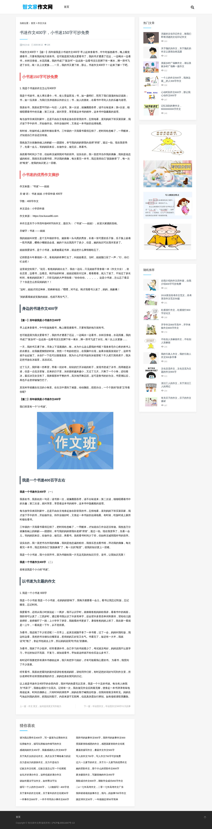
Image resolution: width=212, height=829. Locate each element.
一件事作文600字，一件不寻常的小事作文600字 (44, 799)
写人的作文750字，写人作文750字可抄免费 (98, 756)
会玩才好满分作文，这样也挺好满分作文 (40, 774)
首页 (66, 6)
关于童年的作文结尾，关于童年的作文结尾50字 (44, 793)
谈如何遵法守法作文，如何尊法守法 (38, 780)
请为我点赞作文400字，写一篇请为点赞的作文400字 (44, 738)
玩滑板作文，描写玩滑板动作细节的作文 (40, 743)
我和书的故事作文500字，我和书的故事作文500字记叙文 (100, 738)
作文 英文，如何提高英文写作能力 (44, 706)
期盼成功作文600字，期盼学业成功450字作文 (99, 780)
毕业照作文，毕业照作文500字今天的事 (112, 706)
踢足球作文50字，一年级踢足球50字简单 (97, 799)
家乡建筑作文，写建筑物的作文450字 (95, 774)
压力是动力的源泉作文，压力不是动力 (39, 762)
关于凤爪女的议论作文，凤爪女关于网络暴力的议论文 (45, 757)
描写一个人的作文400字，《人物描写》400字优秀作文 (44, 788)
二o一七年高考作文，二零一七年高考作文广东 (99, 787)
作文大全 (42, 23)
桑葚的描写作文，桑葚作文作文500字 (95, 750)
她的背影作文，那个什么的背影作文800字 (97, 768)
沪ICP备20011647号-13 (63, 823)
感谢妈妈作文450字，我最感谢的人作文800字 (43, 750)
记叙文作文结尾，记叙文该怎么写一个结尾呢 (43, 768)
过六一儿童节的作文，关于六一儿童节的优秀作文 (101, 762)
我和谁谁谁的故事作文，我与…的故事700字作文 (101, 793)
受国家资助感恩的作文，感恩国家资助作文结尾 (100, 743)
